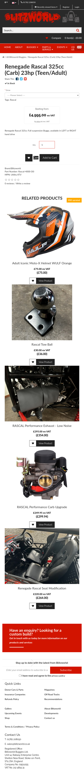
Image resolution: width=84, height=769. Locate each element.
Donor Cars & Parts (14, 689)
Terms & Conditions (14, 726)
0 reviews (9, 183)
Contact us (49, 718)
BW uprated (74, 200)
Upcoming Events (13, 713)
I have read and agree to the (42, 675)
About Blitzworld (52, 708)
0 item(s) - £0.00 (73, 37)
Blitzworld (16, 168)
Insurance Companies (15, 694)
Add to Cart (49, 157)
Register (66, 7)
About (19, 47)
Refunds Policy (12, 699)
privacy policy (58, 675)
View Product (45, 281)
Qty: (34, 145)
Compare (56, 37)
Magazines (49, 689)
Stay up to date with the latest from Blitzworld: (42, 662)
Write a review (23, 183)
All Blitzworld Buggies (16, 57)
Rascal (13, 99)
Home (7, 47)
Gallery (8, 708)
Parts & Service (46, 48)
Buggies (31, 47)
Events (61, 47)
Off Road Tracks (52, 694)
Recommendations (53, 699)
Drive (8, 90)
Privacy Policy (32, 726)
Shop (7, 718)
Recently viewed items (45, 7)
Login (77, 7)
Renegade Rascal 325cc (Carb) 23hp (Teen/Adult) (50, 57)
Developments (51, 713)
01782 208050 (28, 2)
